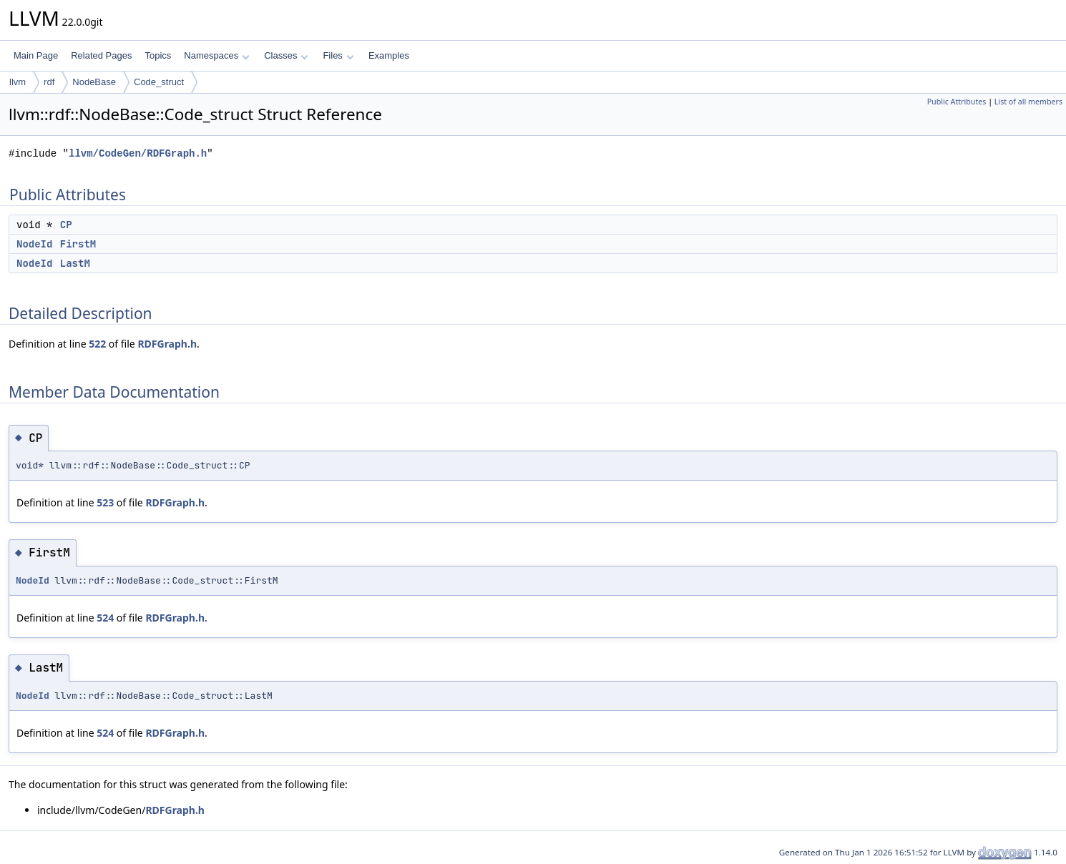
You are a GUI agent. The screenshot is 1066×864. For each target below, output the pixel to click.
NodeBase (94, 82)
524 (105, 617)
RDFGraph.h (167, 343)
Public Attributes (957, 102)
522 (97, 343)
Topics (158, 55)
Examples (388, 55)
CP (66, 224)
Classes (286, 55)
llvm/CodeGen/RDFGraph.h (138, 153)
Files (338, 55)
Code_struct (159, 82)
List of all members (1028, 102)
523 (105, 502)
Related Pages (101, 55)
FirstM (78, 243)
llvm (17, 82)
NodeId (34, 243)
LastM (75, 263)
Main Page (36, 55)
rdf (49, 82)
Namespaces (216, 55)
